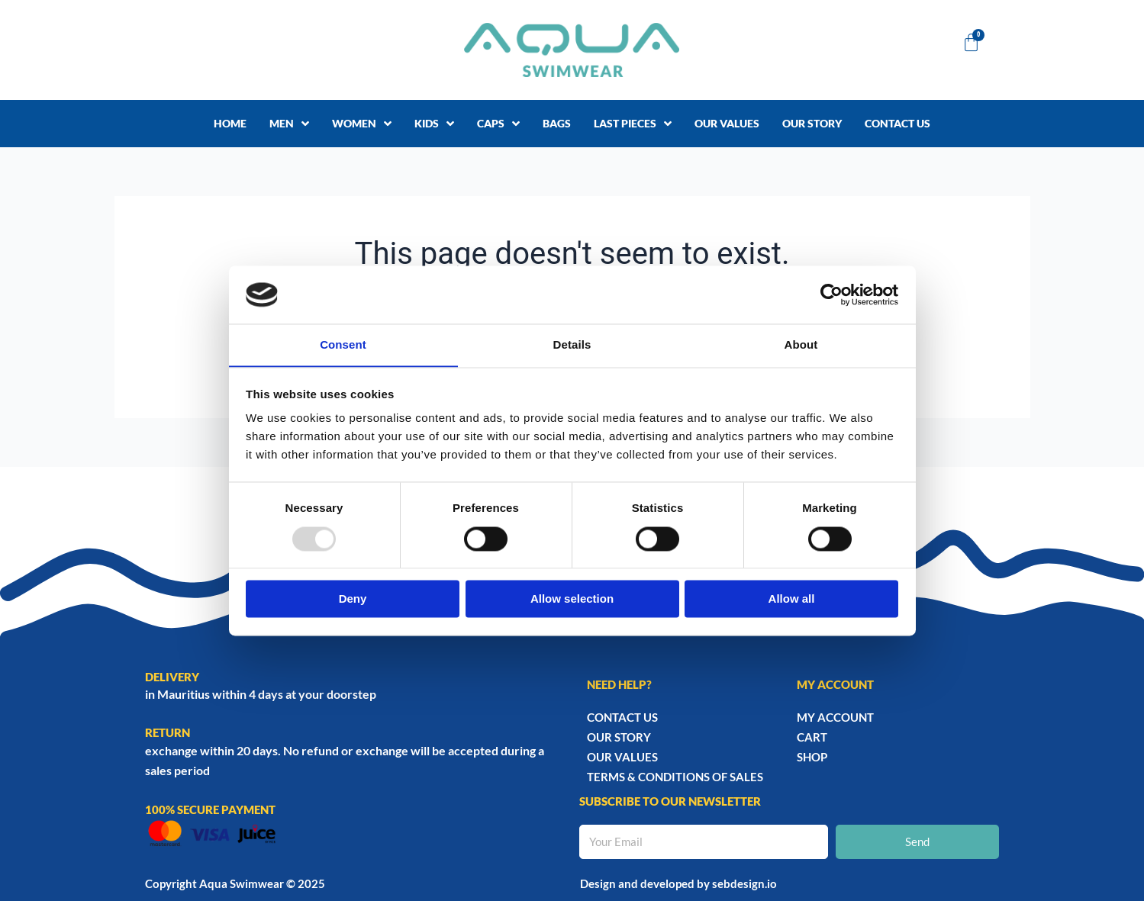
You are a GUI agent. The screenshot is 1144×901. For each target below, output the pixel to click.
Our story (619, 737)
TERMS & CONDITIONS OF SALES (675, 777)
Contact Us (622, 717)
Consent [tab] (343, 344)
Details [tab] (572, 344)
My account (835, 717)
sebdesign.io (744, 883)
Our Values (622, 757)
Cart (812, 737)
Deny (353, 599)
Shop (812, 757)
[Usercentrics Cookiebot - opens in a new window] (831, 294)
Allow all (792, 599)
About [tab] (801, 344)
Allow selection (572, 599)
